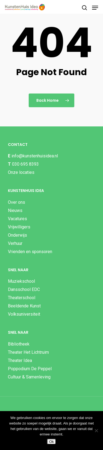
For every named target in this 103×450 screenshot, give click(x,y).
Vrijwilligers (19, 227)
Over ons (16, 202)
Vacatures (17, 218)
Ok (51, 442)
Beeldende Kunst (24, 306)
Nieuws (15, 210)
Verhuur (15, 243)
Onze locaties (21, 172)
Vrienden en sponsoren (30, 251)
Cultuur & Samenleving (29, 377)
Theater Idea (20, 360)
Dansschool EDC (24, 289)
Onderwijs (17, 235)
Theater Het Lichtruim (28, 352)
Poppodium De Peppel (30, 368)
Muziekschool (21, 281)
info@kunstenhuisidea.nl (34, 156)
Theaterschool (21, 297)
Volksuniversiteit (24, 314)
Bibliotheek (19, 344)
